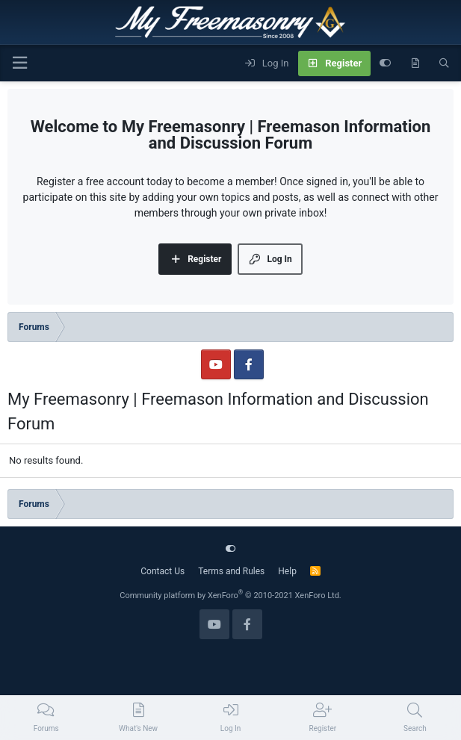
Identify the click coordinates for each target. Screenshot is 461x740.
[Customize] (385, 63)
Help (287, 571)
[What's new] (415, 63)
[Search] (444, 63)
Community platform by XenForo (230, 595)
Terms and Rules (231, 571)
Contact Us (162, 571)
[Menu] (19, 63)
